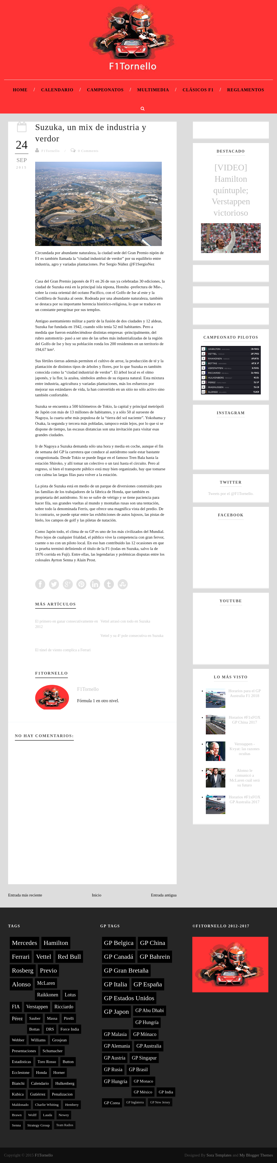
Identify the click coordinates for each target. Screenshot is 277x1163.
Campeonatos (105, 90)
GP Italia (115, 984)
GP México (143, 1092)
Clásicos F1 (198, 90)
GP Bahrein (155, 956)
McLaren (46, 983)
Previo (48, 970)
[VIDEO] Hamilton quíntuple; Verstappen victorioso (231, 190)
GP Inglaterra (135, 1102)
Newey (64, 1115)
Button (68, 1062)
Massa (52, 1018)
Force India (70, 1029)
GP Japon (116, 1011)
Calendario (57, 90)
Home (20, 90)
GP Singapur (144, 1058)
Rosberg (23, 970)
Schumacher (52, 1051)
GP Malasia (115, 1034)
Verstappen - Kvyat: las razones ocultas (245, 749)
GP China (152, 942)
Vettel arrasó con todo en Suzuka (125, 621)
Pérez (17, 1018)
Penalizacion (62, 1094)
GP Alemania (117, 1046)
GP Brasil (138, 1069)
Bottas (34, 1029)
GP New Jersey (160, 1102)
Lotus (70, 994)
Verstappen (37, 1006)
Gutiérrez (37, 1094)
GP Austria (115, 1058)
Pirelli (69, 1018)
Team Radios (64, 1125)
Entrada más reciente (25, 895)
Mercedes (24, 942)
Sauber (35, 1018)
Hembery (72, 1105)
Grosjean (59, 1040)
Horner (59, 1072)
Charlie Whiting (47, 1105)
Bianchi (18, 1083)
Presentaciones (24, 1051)
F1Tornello (50, 151)
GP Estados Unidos (129, 998)
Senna (16, 1125)
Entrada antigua (164, 895)
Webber (18, 1040)
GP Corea (112, 1103)
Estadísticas (21, 1062)
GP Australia (148, 1046)
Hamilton (56, 942)
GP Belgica (119, 942)
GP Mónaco (144, 1034)
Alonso (21, 984)
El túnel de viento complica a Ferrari (63, 650)
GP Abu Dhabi (149, 1010)
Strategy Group (38, 1125)
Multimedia (153, 90)
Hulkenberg (64, 1083)
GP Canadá (118, 956)
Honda (41, 1072)
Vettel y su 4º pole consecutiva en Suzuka (131, 636)
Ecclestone (20, 1072)
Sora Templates (219, 1155)
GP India (166, 1092)
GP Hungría (147, 1022)
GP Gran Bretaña (126, 970)
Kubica (18, 1094)
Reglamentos (245, 90)
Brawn (17, 1115)
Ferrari (20, 956)
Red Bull (69, 956)
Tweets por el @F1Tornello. (230, 493)
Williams (38, 1040)
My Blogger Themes (256, 1155)
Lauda (47, 1115)
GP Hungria (115, 1081)
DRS (50, 1029)
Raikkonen (47, 994)
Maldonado (20, 1105)
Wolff (32, 1115)
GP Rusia (113, 1069)
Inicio (96, 895)
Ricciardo (63, 1006)
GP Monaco (143, 1081)
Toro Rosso (47, 1062)
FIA (16, 1006)
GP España (148, 984)
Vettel (43, 956)
